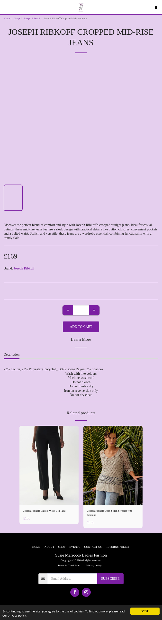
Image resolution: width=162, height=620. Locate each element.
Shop (17, 18)
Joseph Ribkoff (32, 18)
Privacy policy (94, 565)
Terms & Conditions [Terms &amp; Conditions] (69, 565)
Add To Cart (81, 327)
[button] (5, 7)
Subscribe (110, 578)
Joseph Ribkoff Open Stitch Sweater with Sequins (109, 512)
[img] (49, 465)
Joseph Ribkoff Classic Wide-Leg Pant (44, 510)
